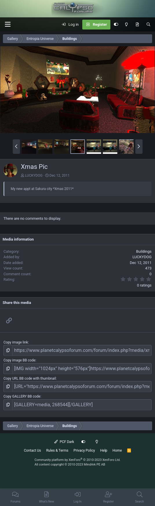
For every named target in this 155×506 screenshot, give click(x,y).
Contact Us (32, 450)
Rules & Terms (57, 450)
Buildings (144, 251)
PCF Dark (64, 442)
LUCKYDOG (34, 175)
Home (117, 450)
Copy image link (15, 342)
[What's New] (137, 24)
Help (103, 450)
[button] (7, 24)
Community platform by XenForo (77, 460)
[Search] (148, 24)
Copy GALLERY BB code (21, 396)
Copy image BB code (19, 360)
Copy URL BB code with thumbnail (29, 378)
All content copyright (69, 464)
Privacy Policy (84, 450)
